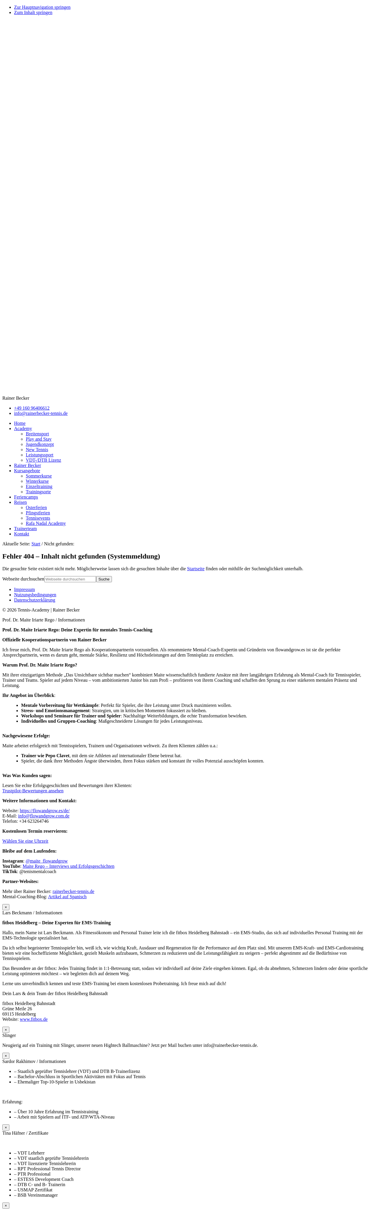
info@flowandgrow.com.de (43, 815)
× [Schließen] (6, 907)
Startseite (195, 568)
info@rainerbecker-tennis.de (41, 413)
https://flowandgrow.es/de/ (45, 810)
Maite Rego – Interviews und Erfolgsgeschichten (68, 866)
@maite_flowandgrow (47, 860)
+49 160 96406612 (32, 408)
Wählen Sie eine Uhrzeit (25, 841)
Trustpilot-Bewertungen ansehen (33, 790)
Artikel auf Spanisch (67, 896)
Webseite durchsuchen (23, 578)
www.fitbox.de (34, 1019)
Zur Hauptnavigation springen (42, 7)
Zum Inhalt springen (33, 12)
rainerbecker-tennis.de (73, 891)
